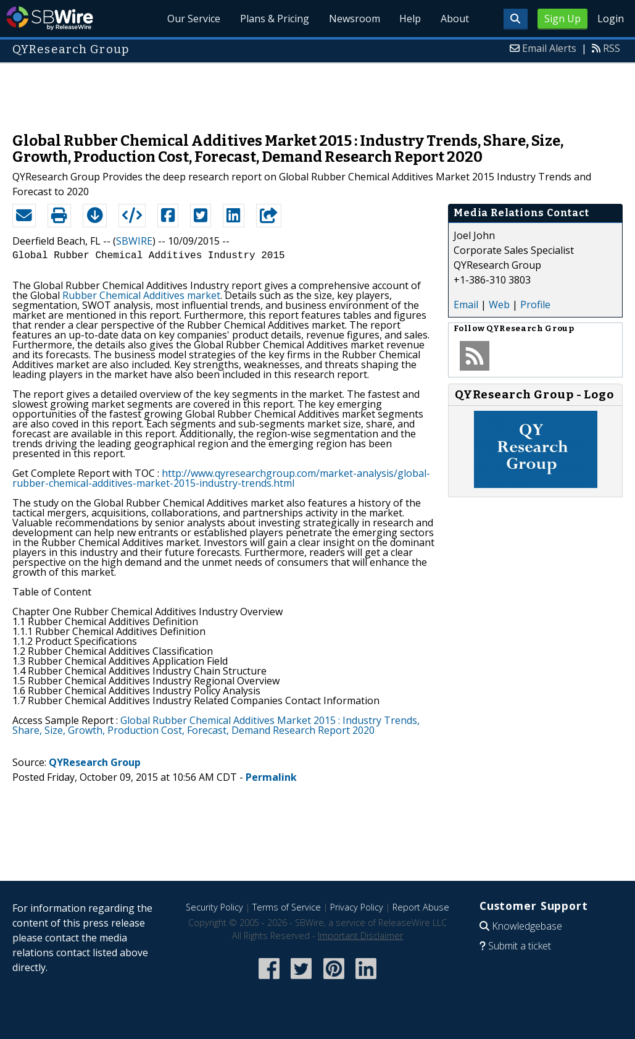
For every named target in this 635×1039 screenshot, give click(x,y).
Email (466, 304)
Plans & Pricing (274, 18)
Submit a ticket (519, 946)
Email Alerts (549, 48)
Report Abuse (420, 907)
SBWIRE (134, 241)
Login (610, 18)
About (455, 18)
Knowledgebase (527, 926)
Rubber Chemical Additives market (141, 295)
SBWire (49, 18)
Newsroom (354, 18)
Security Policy (214, 907)
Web (499, 304)
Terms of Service (286, 907)
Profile (535, 304)
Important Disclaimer (360, 935)
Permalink (271, 777)
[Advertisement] (317, 91)
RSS (611, 48)
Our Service (193, 18)
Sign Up (562, 18)
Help (410, 18)
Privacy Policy (356, 907)
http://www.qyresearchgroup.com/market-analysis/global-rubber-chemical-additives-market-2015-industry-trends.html (221, 478)
